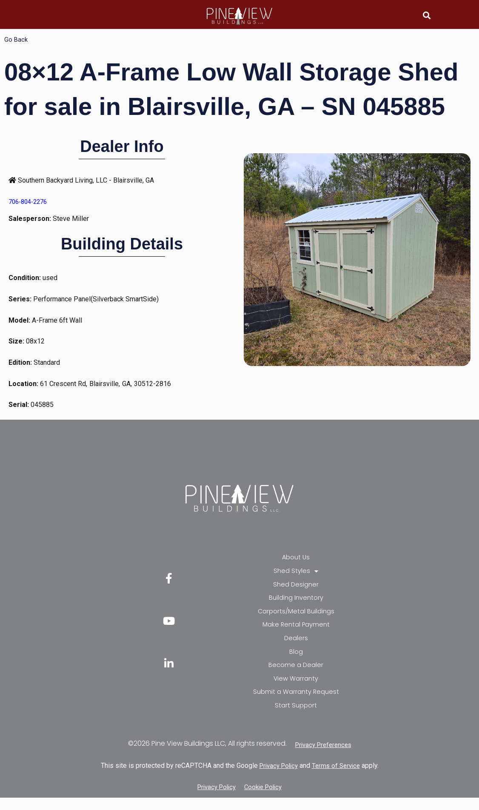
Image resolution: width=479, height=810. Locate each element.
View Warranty (296, 688)
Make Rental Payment (296, 630)
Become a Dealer (296, 673)
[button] (426, 15)
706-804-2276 (30, 201)
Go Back (16, 39)
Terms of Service (337, 778)
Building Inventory (296, 601)
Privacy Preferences (323, 757)
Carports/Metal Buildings (295, 616)
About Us (296, 558)
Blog (296, 659)
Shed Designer (296, 587)
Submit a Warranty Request (296, 702)
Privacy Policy (277, 778)
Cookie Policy (265, 799)
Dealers (296, 645)
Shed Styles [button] (296, 572)
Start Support (296, 717)
